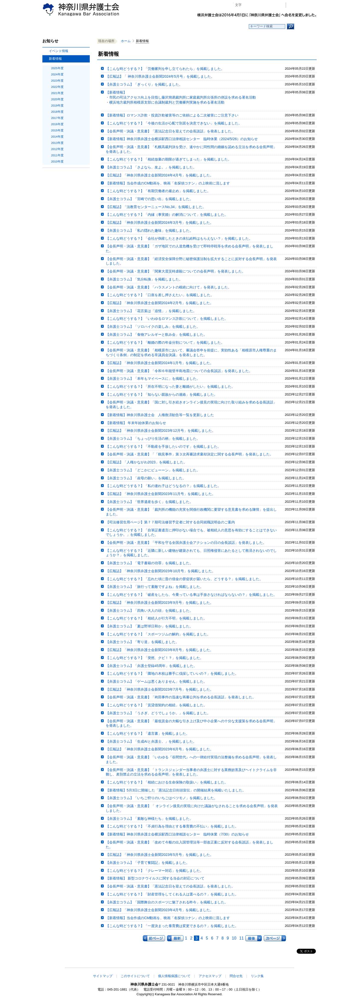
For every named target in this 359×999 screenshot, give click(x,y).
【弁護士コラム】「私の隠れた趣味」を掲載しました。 (149, 230)
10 (234, 938)
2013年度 (57, 142)
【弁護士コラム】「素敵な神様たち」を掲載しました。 (149, 819)
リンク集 (257, 976)
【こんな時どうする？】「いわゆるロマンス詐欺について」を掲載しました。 (167, 319)
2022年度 (57, 86)
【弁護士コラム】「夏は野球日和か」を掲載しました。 (149, 626)
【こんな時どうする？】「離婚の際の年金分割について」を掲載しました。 (165, 342)
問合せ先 (236, 976)
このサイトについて (135, 976)
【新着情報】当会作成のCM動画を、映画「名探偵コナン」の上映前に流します (168, 183)
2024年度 (57, 74)
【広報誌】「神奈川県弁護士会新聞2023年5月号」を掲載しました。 (159, 855)
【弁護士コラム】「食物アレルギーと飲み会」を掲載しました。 (156, 334)
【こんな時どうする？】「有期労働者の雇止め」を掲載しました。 (158, 191)
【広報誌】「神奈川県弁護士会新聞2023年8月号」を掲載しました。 (159, 650)
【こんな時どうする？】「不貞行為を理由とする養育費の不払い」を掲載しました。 (172, 826)
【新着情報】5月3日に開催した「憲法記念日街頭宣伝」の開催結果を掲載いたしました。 (176, 790)
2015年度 (57, 130)
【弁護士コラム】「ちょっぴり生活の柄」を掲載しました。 (153, 439)
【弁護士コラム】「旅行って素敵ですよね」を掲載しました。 (154, 587)
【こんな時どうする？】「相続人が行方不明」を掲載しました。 (156, 618)
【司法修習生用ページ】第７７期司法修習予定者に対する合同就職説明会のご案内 (170, 522)
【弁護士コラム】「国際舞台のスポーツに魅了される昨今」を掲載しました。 (167, 902)
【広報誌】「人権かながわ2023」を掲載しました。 (146, 462)
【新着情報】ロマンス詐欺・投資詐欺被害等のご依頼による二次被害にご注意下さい (172, 115)
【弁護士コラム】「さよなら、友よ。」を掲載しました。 (151, 167)
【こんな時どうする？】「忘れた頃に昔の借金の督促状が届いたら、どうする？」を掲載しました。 (184, 579)
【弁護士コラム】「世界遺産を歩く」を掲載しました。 (149, 502)
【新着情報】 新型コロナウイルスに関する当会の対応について (155, 878)
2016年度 (57, 124)
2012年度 (57, 149)
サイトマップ (102, 976)
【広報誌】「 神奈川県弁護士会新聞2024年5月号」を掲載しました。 (160, 76)
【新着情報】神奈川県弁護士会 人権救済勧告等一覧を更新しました (160, 415)
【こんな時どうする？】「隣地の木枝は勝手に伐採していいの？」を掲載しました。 (172, 673)
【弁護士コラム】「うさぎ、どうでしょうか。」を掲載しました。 (158, 713)
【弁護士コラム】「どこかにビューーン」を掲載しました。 (153, 470)
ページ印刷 (275, 5)
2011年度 (57, 155)
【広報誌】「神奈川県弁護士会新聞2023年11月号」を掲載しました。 (160, 494)
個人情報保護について (174, 976)
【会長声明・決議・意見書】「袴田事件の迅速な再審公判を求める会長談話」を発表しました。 (181, 697)
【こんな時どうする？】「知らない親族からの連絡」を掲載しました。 (161, 394)
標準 (255, 5)
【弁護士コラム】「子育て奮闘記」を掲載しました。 (147, 863)
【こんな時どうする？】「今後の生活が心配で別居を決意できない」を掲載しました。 (174, 123)
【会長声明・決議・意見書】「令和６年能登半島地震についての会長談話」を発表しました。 (179, 371)
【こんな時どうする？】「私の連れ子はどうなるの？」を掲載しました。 (163, 486)
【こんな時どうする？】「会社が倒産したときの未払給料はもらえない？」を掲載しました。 (179, 238)
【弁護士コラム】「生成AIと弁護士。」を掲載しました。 (151, 741)
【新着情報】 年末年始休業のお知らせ (136, 423)
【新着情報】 (193, 97)
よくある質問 (227, 26)
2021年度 (57, 93)
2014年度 (57, 136)
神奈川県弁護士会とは (155, 26)
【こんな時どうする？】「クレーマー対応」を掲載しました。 (154, 871)
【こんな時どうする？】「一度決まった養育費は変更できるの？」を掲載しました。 (172, 926)
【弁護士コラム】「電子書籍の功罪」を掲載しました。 (149, 563)
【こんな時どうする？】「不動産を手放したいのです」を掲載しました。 (163, 446)
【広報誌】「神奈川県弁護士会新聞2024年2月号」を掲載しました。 (159, 303)
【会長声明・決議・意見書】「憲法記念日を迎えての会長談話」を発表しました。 (170, 131)
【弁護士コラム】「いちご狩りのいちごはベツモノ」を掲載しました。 (161, 798)
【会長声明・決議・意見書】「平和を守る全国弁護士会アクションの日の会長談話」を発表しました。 (186, 543)
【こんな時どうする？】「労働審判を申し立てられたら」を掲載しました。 (165, 69)
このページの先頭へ (300, 964)
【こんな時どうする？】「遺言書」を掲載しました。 (147, 733)
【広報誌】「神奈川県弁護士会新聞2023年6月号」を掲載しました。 (159, 749)
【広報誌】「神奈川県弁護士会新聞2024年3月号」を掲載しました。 (159, 222)
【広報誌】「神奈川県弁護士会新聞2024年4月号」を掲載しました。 (159, 175)
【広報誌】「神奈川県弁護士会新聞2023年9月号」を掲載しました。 (159, 603)
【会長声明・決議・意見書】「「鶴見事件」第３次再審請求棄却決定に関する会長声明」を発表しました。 (189, 454)
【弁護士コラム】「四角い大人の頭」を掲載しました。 (149, 610)
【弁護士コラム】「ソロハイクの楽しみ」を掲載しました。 (153, 327)
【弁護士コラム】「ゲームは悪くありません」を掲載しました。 (156, 681)
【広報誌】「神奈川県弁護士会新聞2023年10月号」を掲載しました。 (160, 571)
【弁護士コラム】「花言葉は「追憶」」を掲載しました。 (151, 311)
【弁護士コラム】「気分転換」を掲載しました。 (144, 279)
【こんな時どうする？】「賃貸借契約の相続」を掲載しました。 (156, 705)
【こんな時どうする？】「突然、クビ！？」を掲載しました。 (154, 658)
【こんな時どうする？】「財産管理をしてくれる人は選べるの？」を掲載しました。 (172, 894)
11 (241, 938)
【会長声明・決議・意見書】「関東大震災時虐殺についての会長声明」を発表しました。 (175, 271)
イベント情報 (58, 51)
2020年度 (57, 99)
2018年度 (57, 111)
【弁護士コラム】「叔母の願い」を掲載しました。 (146, 478)
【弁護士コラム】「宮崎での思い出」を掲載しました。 (149, 199)
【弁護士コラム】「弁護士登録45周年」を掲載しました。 (151, 666)
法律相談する (191, 26)
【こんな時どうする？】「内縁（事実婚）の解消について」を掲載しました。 (167, 215)
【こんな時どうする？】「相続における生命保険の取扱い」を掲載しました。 (167, 782)
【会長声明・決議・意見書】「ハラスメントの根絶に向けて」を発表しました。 (168, 287)
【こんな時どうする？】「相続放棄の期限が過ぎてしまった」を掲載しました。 (168, 159)
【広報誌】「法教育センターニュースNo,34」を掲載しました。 (156, 207)
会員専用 (302, 5)
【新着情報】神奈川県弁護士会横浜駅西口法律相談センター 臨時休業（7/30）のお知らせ (177, 834)
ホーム (83, 26)
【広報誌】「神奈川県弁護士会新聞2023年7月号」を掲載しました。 (159, 689)
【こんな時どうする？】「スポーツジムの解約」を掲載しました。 (158, 634)
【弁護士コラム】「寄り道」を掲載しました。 (142, 642)
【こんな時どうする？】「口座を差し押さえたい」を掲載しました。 (160, 295)
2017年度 (57, 117)
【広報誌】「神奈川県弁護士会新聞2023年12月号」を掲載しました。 (160, 431)
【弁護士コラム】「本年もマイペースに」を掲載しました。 (153, 379)
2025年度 (57, 68)
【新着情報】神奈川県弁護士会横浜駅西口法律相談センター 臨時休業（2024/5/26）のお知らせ (182, 139)
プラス (262, 5)
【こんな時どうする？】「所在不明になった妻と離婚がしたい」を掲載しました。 (170, 386)
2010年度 (57, 161)
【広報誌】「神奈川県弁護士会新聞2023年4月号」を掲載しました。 (159, 910)
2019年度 (57, 105)
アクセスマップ (210, 976)
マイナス (247, 5)
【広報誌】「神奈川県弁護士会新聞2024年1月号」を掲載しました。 (159, 363)
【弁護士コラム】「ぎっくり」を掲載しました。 (144, 84)
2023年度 (57, 80)
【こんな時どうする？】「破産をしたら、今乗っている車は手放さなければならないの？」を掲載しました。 (191, 595)
